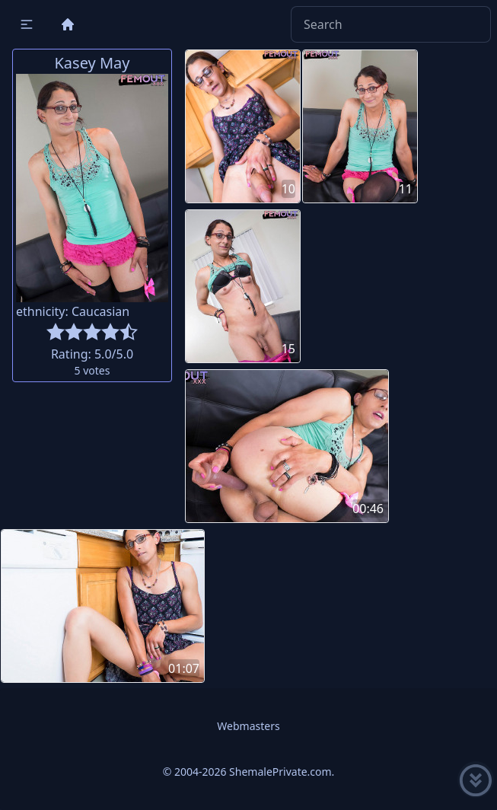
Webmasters (248, 726)
